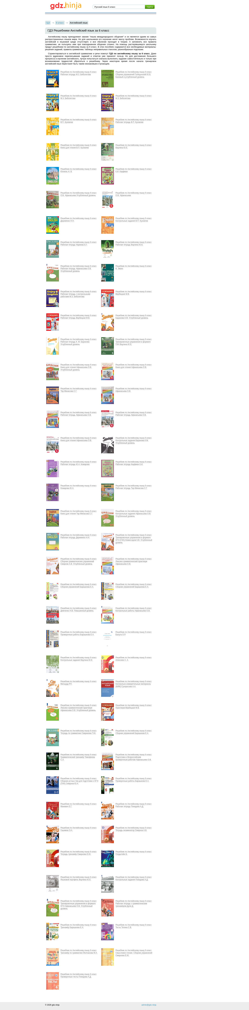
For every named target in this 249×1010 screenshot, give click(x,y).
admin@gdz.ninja (148, 1005)
